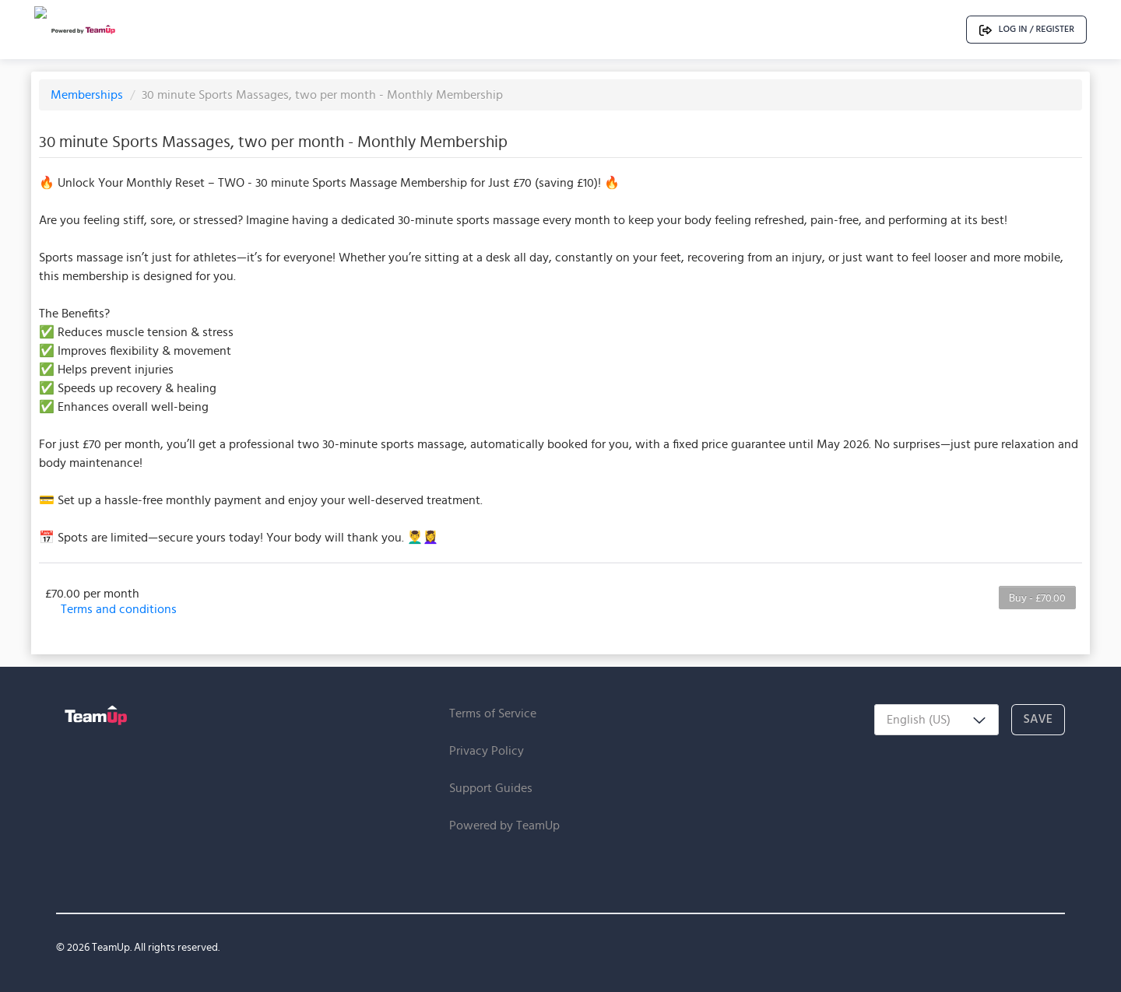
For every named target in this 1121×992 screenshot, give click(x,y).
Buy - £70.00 (1037, 597)
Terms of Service (492, 713)
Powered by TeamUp (504, 825)
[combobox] (936, 719)
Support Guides (490, 787)
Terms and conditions (119, 609)
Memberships (88, 94)
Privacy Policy (486, 750)
